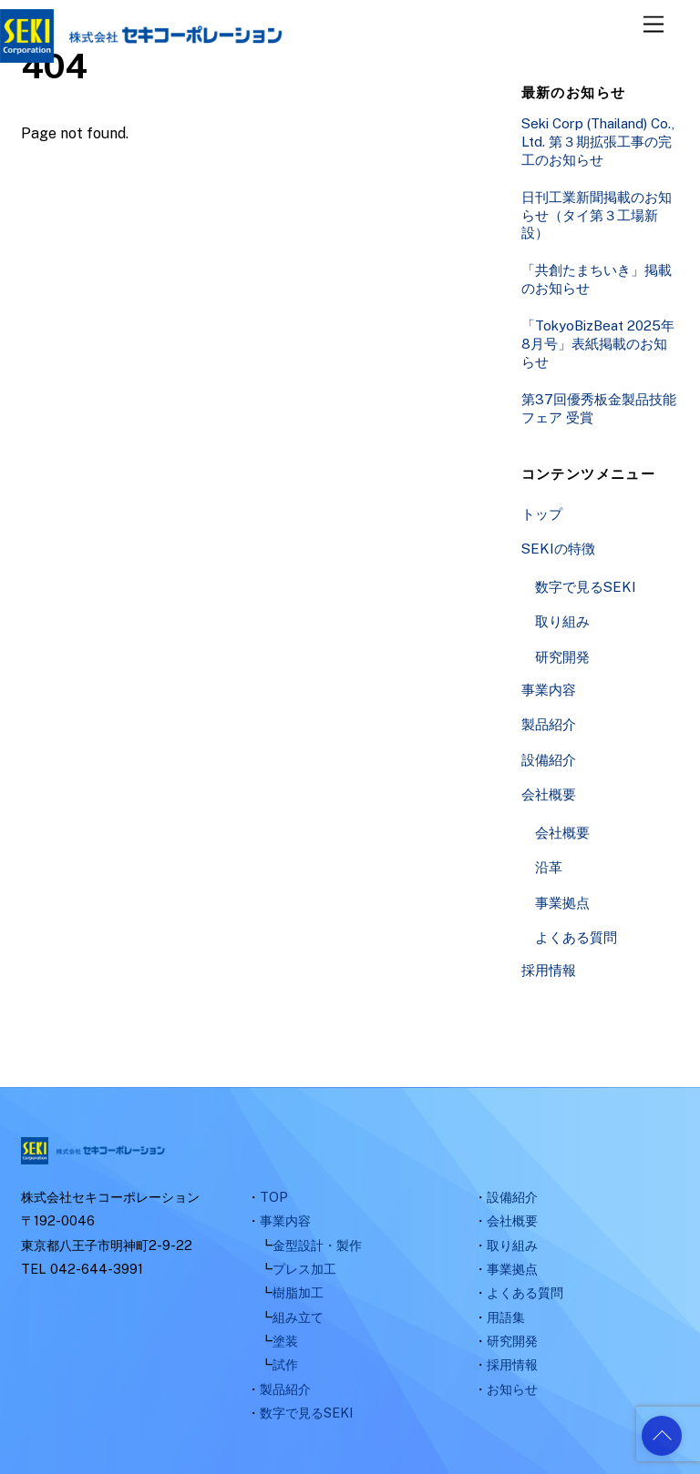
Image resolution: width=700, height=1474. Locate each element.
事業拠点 (562, 902)
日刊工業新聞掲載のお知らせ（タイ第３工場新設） (596, 215)
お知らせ (512, 1389)
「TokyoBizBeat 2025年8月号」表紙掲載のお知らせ (597, 344)
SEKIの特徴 (558, 548)
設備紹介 (548, 759)
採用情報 (548, 970)
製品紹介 (548, 724)
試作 (285, 1364)
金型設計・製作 (317, 1245)
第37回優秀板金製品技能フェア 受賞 (598, 408)
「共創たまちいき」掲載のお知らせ (596, 279)
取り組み (562, 621)
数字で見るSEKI (585, 587)
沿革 (548, 867)
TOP (274, 1197)
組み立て (298, 1317)
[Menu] (653, 25)
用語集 (506, 1317)
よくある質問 (576, 937)
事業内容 (548, 689)
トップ (541, 514)
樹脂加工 (298, 1292)
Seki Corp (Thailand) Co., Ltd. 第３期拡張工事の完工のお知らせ (597, 142)
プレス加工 (304, 1268)
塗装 (285, 1340)
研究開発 (562, 657)
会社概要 (548, 794)
